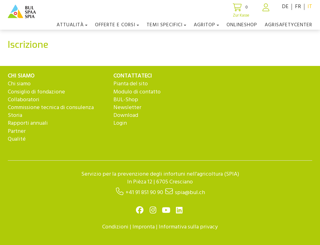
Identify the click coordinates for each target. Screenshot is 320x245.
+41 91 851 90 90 (144, 192)
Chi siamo (19, 83)
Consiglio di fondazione (36, 92)
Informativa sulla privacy (188, 227)
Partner (17, 131)
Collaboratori (23, 99)
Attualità (72, 25)
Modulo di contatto (137, 92)
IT (310, 6)
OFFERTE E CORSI (117, 25)
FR (298, 6)
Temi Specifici (166, 25)
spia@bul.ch (190, 192)
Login (120, 123)
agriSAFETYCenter (288, 25)
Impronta (143, 227)
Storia (15, 115)
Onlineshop (242, 25)
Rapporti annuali (28, 123)
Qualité (17, 139)
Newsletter (127, 107)
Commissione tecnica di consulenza (51, 107)
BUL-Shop (125, 99)
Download (125, 115)
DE (285, 6)
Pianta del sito (130, 83)
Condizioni (115, 227)
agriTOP (206, 25)
